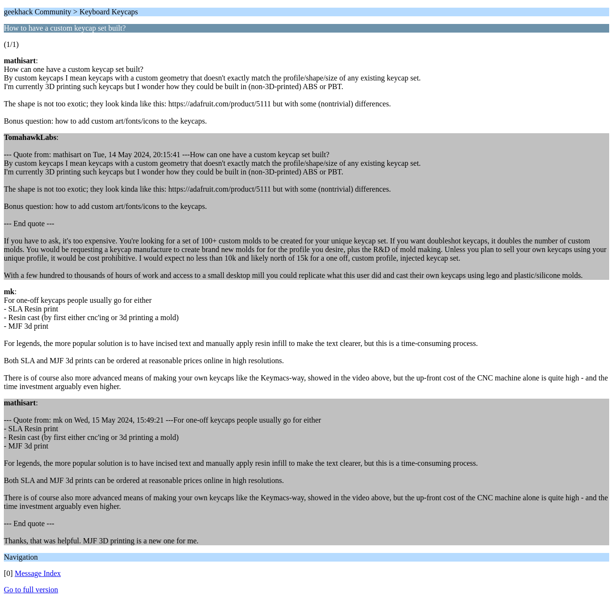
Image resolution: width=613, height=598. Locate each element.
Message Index (38, 573)
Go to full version (31, 590)
